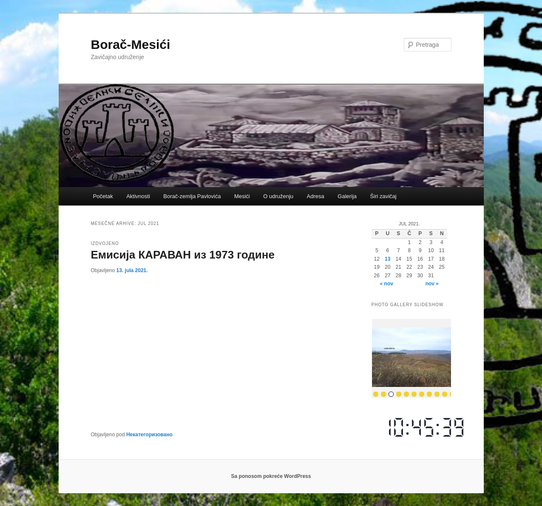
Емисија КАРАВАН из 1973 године (183, 254)
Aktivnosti (138, 196)
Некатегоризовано (149, 435)
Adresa (315, 196)
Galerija (347, 196)
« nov (386, 284)
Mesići (242, 196)
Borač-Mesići (130, 44)
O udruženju (278, 196)
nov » (432, 284)
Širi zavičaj (383, 196)
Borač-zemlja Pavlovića (192, 196)
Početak (103, 196)
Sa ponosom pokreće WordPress (271, 476)
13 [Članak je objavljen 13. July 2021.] (387, 259)
